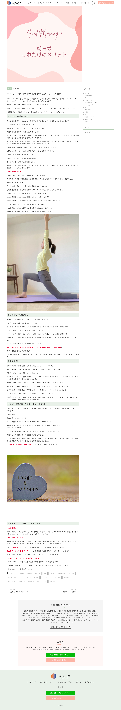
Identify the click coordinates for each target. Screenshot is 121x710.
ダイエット (11, 581)
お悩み (87, 111)
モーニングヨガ (46, 577)
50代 (45, 581)
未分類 (87, 93)
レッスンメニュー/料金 (61, 3)
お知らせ (75, 3)
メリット (58, 577)
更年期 (22, 573)
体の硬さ (88, 109)
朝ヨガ (36, 577)
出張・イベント (90, 116)
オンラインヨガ (26, 577)
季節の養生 (88, 95)
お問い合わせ (85, 3)
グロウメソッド (90, 118)
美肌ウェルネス (13, 577)
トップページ (31, 3)
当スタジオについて (44, 3)
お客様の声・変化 (91, 102)
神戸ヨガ (71, 573)
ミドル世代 (53, 581)
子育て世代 (13, 573)
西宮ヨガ (52, 573)
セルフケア (88, 100)
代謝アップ (21, 581)
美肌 (45, 573)
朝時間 (29, 573)
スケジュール (89, 105)
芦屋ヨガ (38, 573)
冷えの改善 (62, 573)
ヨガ (86, 107)
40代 (38, 581)
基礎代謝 (31, 581)
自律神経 (66, 577)
